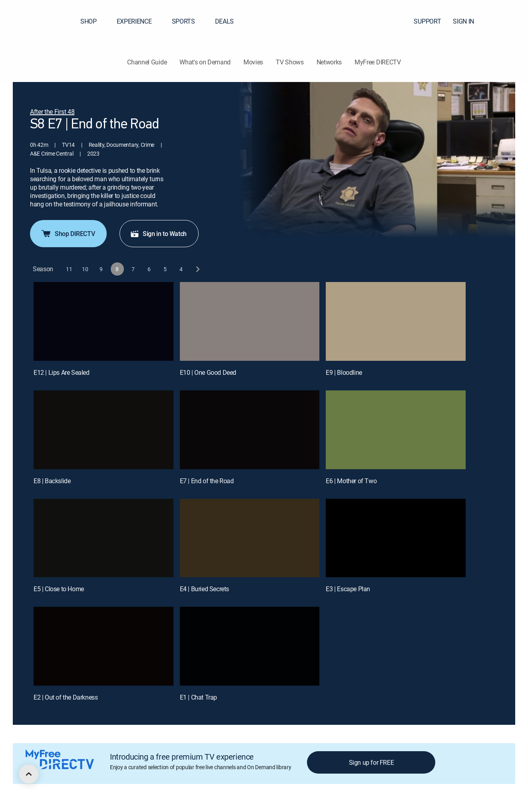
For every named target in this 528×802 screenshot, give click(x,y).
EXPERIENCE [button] (139, 21)
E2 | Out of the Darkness (66, 697)
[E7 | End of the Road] (250, 429)
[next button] (197, 269)
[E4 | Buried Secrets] (250, 538)
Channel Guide (147, 62)
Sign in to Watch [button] (158, 233)
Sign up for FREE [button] (371, 762)
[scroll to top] (29, 774)
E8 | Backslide (52, 480)
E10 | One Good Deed (208, 372)
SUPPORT (427, 21)
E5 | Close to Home (59, 588)
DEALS (224, 21)
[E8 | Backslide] (103, 429)
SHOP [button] (93, 21)
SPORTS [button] (188, 21)
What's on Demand (205, 62)
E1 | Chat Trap (198, 697)
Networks (329, 62)
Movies (253, 62)
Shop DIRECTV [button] (67, 233)
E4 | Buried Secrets (204, 588)
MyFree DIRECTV (378, 62)
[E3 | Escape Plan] (396, 538)
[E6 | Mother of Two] (396, 429)
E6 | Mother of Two (351, 480)
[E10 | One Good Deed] (250, 321)
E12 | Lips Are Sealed (62, 372)
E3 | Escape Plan (348, 588)
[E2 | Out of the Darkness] (103, 646)
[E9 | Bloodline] (396, 321)
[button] (507, 21)
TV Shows (289, 62)
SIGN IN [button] (468, 21)
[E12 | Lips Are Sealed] (103, 321)
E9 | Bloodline (344, 372)
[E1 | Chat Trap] (250, 646)
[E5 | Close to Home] (103, 538)
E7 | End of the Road (207, 480)
